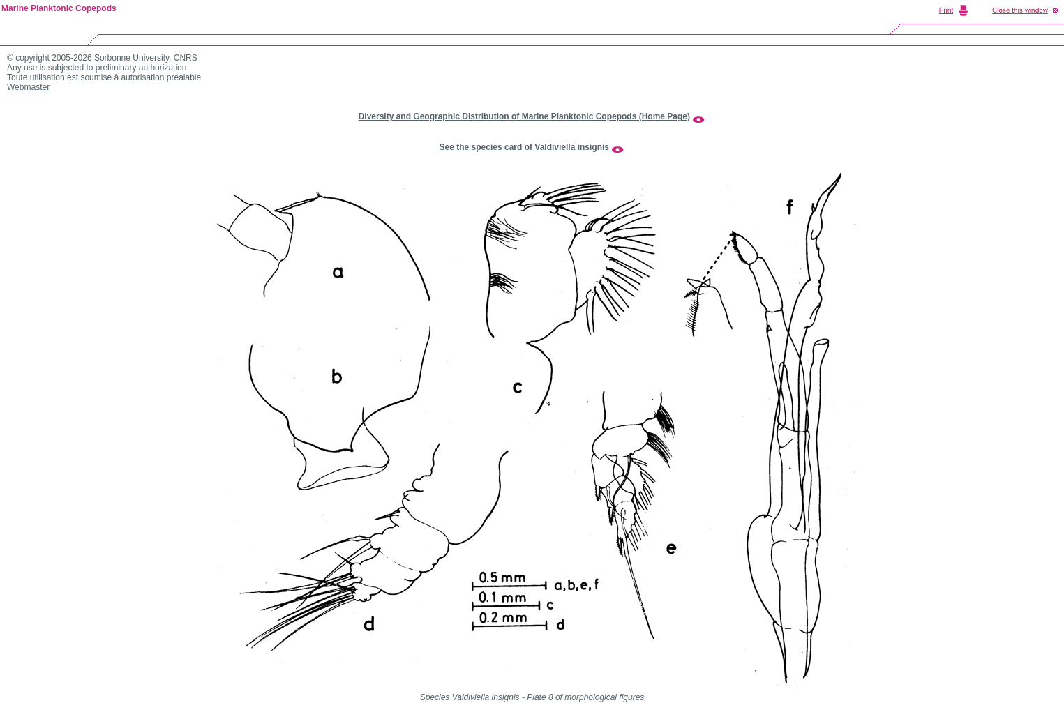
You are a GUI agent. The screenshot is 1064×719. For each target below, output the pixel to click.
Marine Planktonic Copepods (59, 8)
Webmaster (28, 87)
